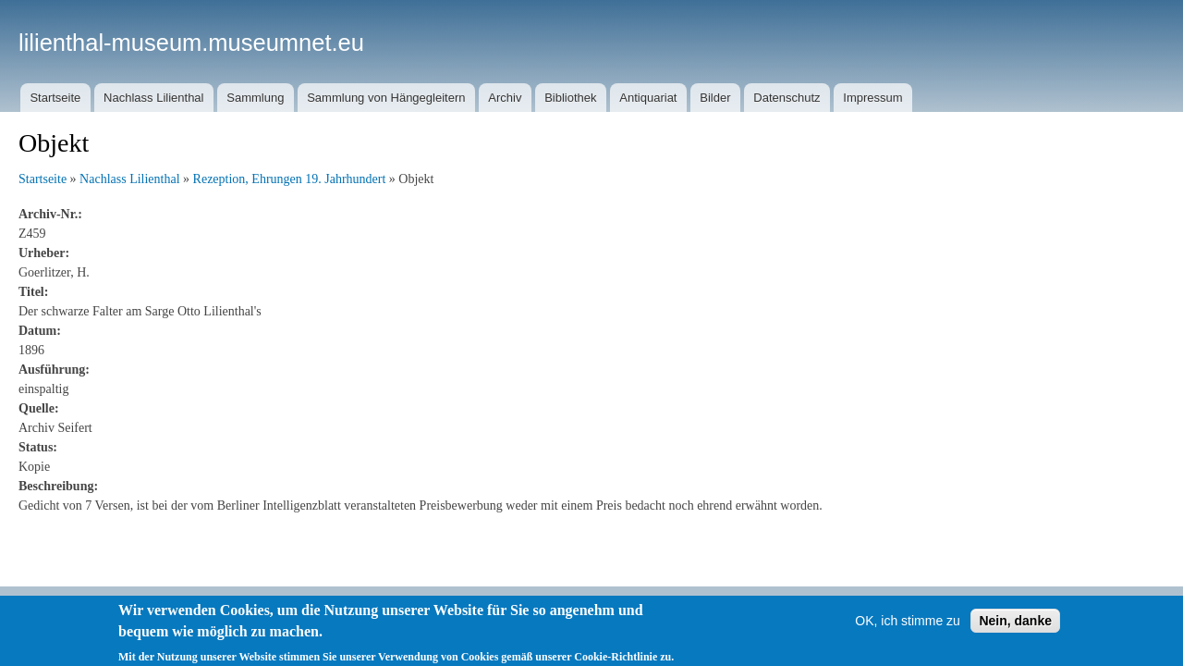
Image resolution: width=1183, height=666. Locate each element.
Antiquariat (648, 98)
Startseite (55, 98)
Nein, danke (1015, 630)
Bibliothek (570, 98)
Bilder (715, 98)
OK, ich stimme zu (907, 630)
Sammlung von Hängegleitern (386, 98)
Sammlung (255, 98)
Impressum (872, 98)
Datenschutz (786, 98)
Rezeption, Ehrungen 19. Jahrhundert (289, 179)
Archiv (504, 98)
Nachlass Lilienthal (153, 98)
